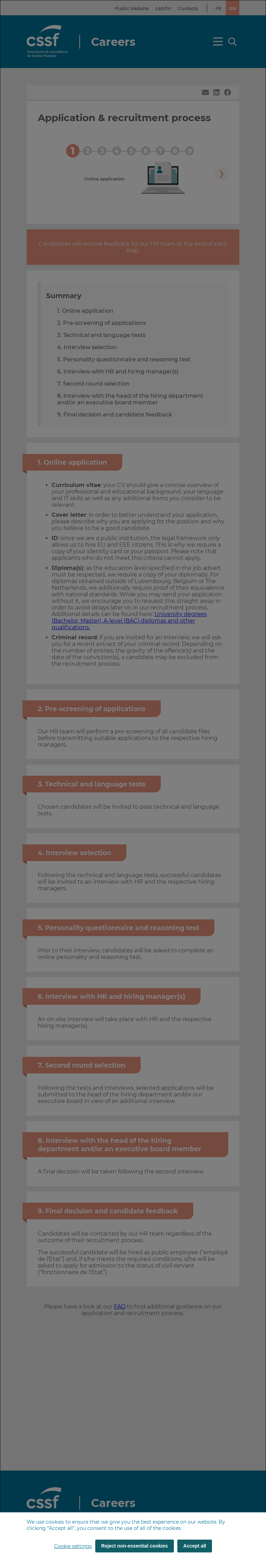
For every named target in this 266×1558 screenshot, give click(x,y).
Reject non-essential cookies (134, 1546)
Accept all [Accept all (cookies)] (194, 1546)
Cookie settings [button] (73, 1546)
